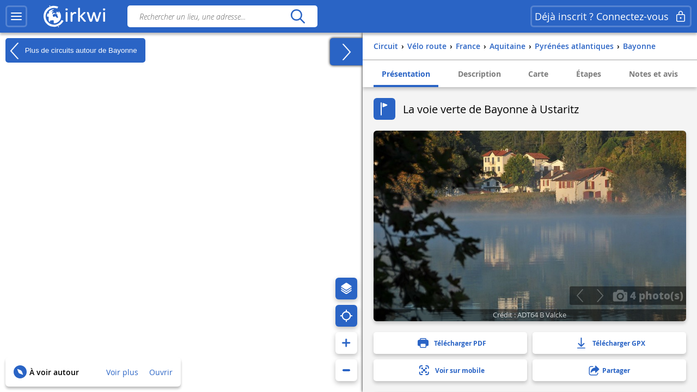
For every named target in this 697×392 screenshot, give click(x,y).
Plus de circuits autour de (71, 50)
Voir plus (122, 372)
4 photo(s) (648, 295)
